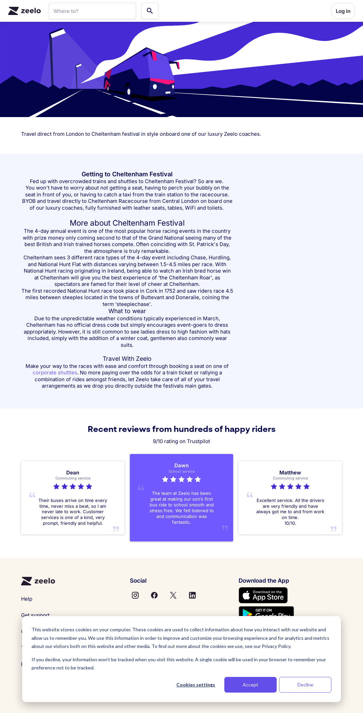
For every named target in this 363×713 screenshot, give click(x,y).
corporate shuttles (55, 372)
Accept (250, 684)
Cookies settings (195, 684)
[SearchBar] (92, 11)
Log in (343, 11)
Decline (305, 684)
